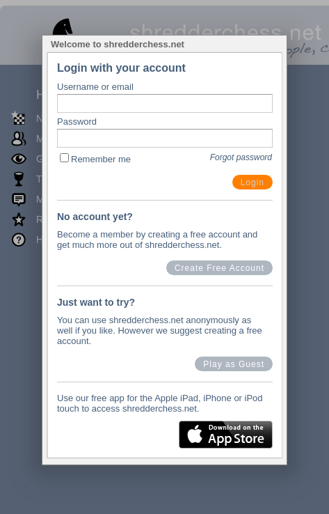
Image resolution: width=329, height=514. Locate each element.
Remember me (101, 159)
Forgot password (241, 157)
